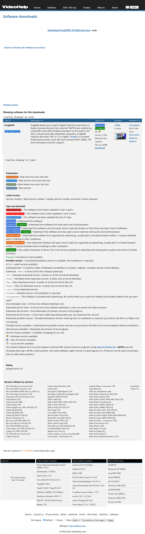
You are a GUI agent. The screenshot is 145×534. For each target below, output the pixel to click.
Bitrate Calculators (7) (15, 418)
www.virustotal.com (106, 347)
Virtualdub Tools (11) (135, 387)
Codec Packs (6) (12, 436)
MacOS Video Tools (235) (58, 415)
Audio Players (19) (13, 404)
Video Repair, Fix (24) (97, 428)
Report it (132, 141)
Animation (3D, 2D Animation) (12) (20, 397)
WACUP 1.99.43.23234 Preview (49, 500)
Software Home (10, 105)
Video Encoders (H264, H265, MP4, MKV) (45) (107, 415)
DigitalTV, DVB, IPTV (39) (57, 397)
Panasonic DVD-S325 (116, 485)
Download (100, 148)
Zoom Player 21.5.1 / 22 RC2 (83, 504)
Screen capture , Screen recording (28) (63, 434)
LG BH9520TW (114, 489)
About (115, 7)
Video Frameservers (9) (98, 423)
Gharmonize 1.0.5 (44, 475)
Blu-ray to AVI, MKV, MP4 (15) (18, 420)
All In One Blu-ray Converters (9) (19, 386)
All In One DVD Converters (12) (18, 389)
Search (28, 514)
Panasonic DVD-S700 (116, 498)
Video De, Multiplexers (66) (100, 391)
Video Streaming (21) (97, 434)
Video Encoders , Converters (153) (103, 420)
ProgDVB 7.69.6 (43, 484)
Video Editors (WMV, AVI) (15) (101, 407)
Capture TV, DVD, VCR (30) (17, 431)
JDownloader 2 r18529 (46, 471)
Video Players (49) (96, 426)
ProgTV (74, 136)
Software (51, 7)
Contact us (38, 514)
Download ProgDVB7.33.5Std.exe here (69, 30)
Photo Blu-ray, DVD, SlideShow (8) (61, 426)
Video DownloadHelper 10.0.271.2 (86, 481)
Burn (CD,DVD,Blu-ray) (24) (17, 426)
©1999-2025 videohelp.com (72, 531)
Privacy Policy (52, 514)
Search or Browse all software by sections (24, 47)
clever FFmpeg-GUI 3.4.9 (82, 500)
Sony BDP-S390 (114, 473)
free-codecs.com (77, 526)
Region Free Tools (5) (56, 431)
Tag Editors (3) (95, 389)
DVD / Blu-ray (69, 7)
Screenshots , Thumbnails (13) (60, 436)
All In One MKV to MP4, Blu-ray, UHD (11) (22, 391)
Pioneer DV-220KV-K (116, 494)
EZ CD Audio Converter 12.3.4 (84, 477)
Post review (134, 135)
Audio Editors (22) (13, 399)
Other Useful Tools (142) (58, 423)
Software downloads (20, 16)
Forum (37, 7)
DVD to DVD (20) (54, 399)
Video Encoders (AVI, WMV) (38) (102, 412)
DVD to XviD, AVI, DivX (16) (58, 407)
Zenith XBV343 (114, 477)
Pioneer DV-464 (114, 502)
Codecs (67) (52, 389)
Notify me (133, 138)
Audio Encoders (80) (14, 402)
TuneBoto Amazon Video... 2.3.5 (85, 492)
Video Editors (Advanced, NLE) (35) (103, 394)
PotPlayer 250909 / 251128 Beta (50, 492)
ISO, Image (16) (54, 410)
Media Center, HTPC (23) (58, 420)
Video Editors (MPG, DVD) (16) (101, 404)
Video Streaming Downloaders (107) (104, 436)
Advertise (73, 514)
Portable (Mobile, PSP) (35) (58, 428)
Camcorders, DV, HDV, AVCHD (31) (20, 428)
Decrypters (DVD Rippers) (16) (60, 391)
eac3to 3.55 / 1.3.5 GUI (81, 496)
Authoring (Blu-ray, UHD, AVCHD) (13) (21, 407)
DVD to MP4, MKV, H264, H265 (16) (62, 402)
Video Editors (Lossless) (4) (100, 402)
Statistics (103, 514)
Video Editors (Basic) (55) (99, 397)
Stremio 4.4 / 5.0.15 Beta (82, 465)
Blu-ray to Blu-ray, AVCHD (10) (18, 423)
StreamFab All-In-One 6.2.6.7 (48, 480)
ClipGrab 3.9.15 (78, 469)
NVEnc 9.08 (77, 473)
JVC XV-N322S (113, 481)
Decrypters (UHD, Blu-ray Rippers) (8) (63, 394)
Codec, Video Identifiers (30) (59, 386)
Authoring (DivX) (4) (14, 410)
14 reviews (134, 125)
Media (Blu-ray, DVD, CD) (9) (59, 418)
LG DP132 (112, 465)
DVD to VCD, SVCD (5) (56, 404)
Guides (86, 7)
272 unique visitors (18, 477)
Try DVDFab (27, 450)
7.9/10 (117, 125)
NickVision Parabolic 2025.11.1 (49, 496)
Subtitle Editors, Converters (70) (102, 386)
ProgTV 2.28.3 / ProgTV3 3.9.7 (49, 488)
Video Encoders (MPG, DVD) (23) (102, 418)
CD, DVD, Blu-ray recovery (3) (18, 434)
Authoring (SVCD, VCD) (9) (16, 415)
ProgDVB (9, 125)
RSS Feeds (92, 514)
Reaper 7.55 (42, 504)
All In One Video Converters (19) (19, 394)
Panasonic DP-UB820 (117, 469)
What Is (101, 7)
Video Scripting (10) (97, 431)
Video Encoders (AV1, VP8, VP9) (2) (103, 410)
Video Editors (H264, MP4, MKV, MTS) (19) (106, 399)
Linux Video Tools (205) (57, 412)
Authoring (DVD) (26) (14, 412)
